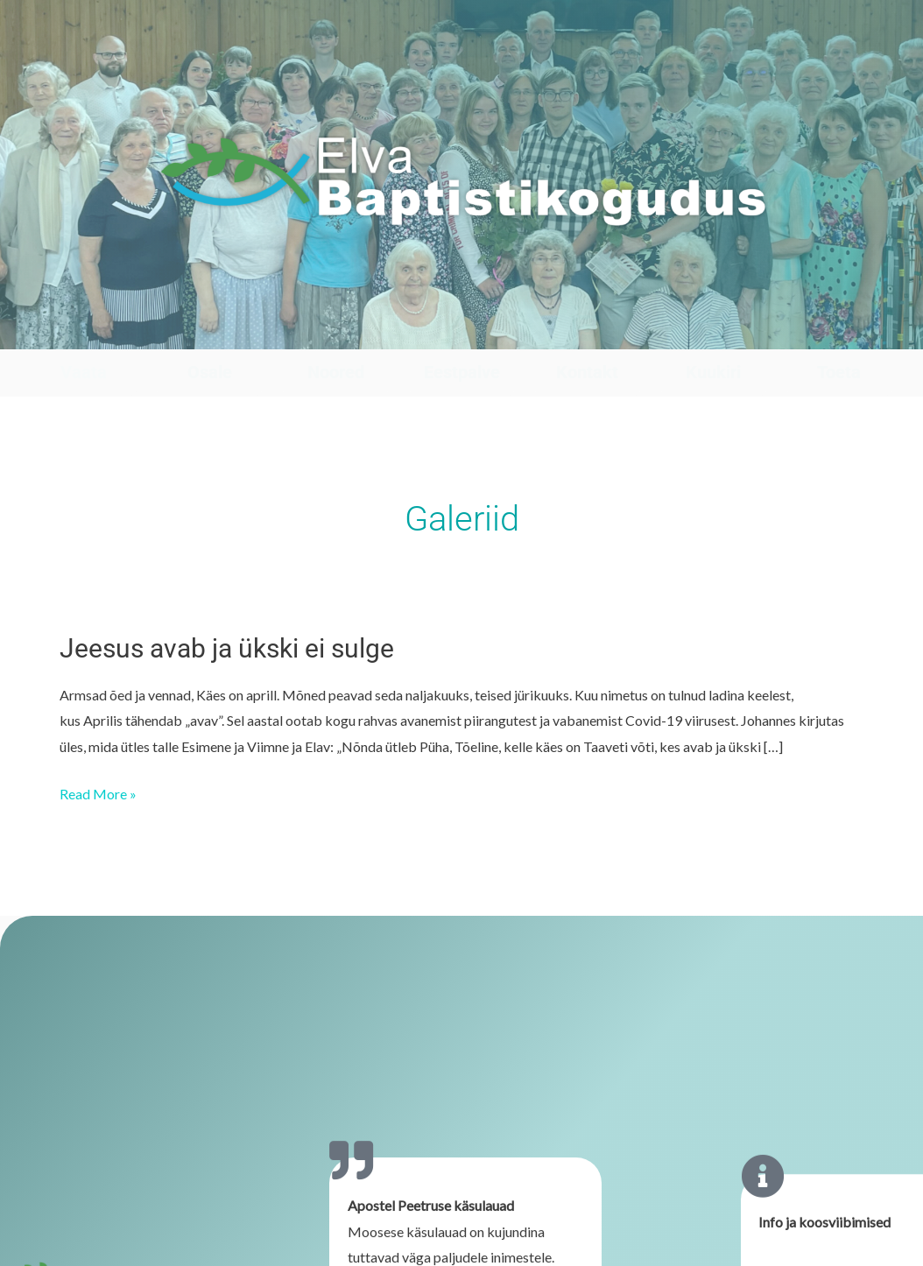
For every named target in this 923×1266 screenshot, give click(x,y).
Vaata (83, 372)
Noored (335, 372)
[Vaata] (84, 332)
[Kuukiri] (713, 332)
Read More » (98, 791)
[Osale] (210, 332)
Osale (209, 372)
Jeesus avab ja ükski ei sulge (227, 648)
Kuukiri (713, 372)
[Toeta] (839, 332)
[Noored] (336, 332)
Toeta (839, 372)
